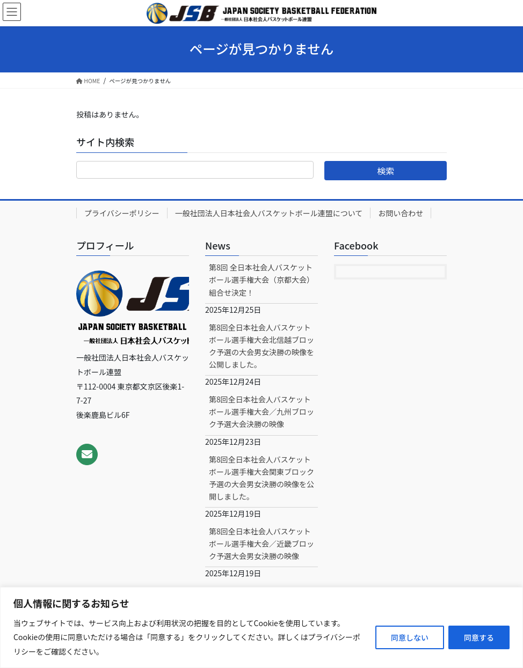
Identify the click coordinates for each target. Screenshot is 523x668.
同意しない (409, 637)
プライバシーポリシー (121, 213)
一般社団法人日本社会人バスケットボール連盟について (269, 213)
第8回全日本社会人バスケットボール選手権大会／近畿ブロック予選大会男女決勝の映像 (261, 543)
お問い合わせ (400, 213)
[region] (261, 627)
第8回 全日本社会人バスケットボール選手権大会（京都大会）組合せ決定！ (261, 279)
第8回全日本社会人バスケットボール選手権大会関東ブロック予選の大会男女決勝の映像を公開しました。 (261, 478)
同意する (479, 637)
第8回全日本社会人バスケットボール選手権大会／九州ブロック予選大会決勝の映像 (261, 411)
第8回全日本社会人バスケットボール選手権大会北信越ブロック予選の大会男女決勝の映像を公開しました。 (261, 346)
